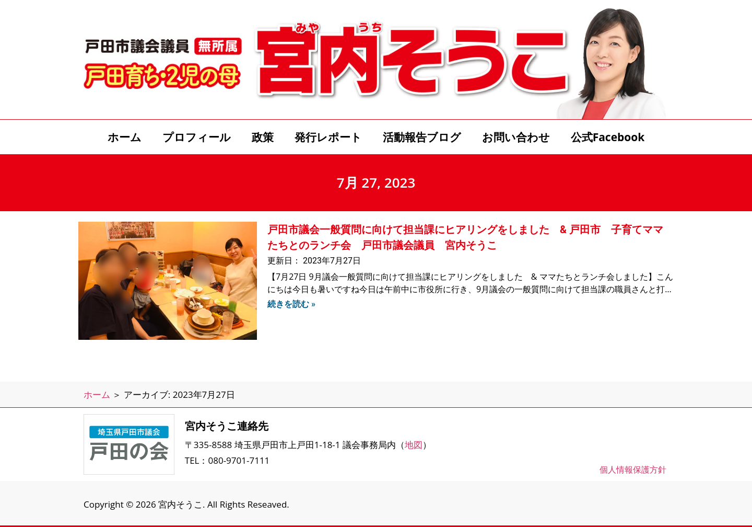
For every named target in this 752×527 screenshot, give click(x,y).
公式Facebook (608, 137)
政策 (263, 137)
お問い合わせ (516, 137)
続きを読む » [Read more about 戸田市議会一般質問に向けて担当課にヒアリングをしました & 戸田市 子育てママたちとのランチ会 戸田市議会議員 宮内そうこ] (291, 304)
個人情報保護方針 (633, 469)
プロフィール (196, 137)
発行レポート (328, 137)
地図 (413, 445)
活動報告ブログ (422, 137)
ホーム (125, 137)
